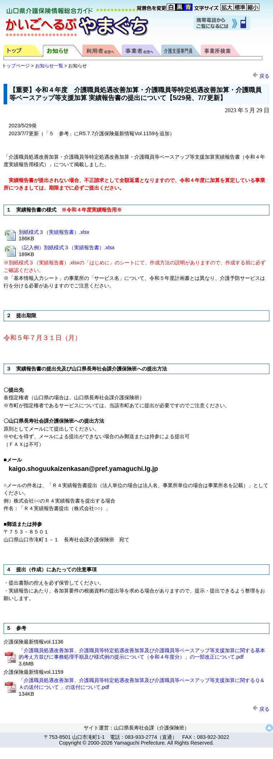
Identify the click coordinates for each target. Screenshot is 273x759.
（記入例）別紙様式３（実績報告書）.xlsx (67, 247)
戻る (261, 76)
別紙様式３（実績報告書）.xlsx (54, 232)
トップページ (16, 65)
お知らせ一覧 (49, 65)
